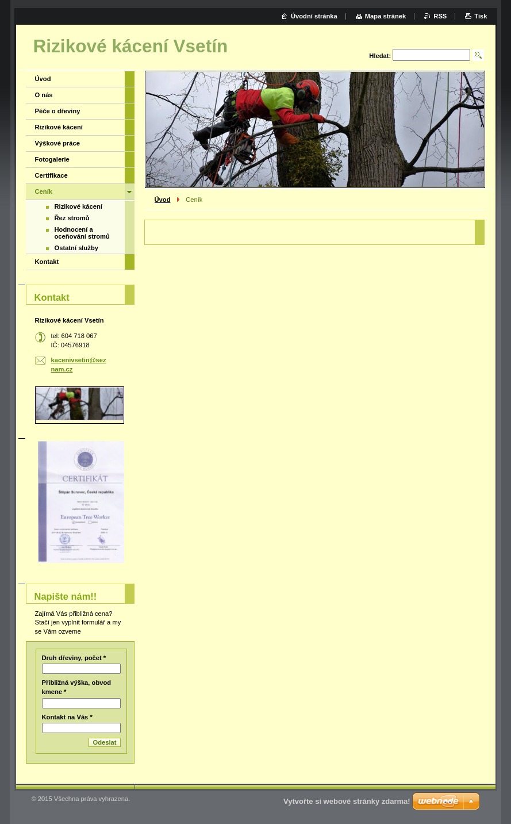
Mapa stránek (385, 16)
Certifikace (51, 175)
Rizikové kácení (59, 127)
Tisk (480, 16)
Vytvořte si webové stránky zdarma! (346, 801)
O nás (44, 94)
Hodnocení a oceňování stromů (82, 233)
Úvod (163, 199)
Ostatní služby (76, 247)
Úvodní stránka (314, 16)
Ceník (43, 191)
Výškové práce (57, 143)
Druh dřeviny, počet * (74, 657)
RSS (440, 16)
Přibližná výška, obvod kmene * (77, 687)
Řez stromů (72, 217)
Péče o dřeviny (57, 111)
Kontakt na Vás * (67, 717)
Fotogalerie (52, 159)
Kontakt (47, 261)
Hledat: (380, 55)
